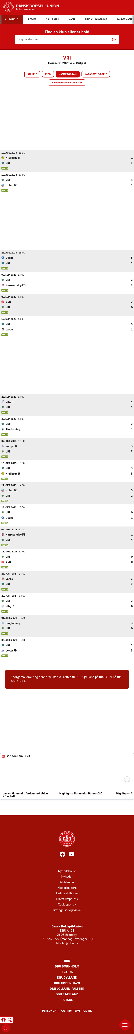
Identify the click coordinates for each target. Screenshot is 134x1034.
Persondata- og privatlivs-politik (67, 1011)
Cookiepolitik (67, 904)
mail (102, 677)
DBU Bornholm (67, 966)
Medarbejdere (67, 887)
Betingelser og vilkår (67, 910)
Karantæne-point (96, 74)
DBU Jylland (67, 977)
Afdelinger (67, 882)
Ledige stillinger (67, 893)
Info (48, 74)
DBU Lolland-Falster (67, 988)
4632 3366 (18, 681)
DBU (67, 960)
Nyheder (67, 876)
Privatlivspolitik (67, 899)
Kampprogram (68, 74)
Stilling (32, 74)
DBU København (67, 983)
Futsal (67, 999)
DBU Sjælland (67, 994)
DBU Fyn (67, 972)
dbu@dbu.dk (69, 943)
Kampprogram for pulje (67, 83)
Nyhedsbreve (67, 871)
